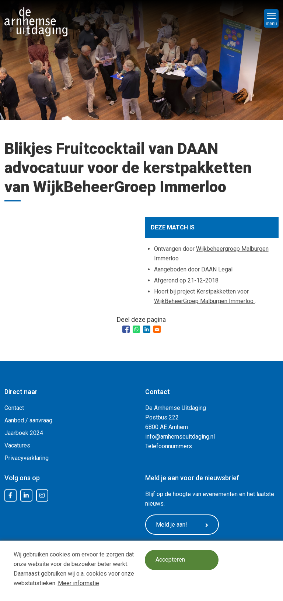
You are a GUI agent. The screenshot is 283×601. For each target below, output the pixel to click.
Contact (14, 407)
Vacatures (17, 445)
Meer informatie (78, 583)
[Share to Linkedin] (146, 329)
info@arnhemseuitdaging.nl (180, 436)
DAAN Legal (217, 269)
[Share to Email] (157, 329)
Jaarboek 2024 (23, 432)
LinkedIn (26, 496)
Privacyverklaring (26, 457)
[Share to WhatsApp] (136, 329)
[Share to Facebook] (126, 329)
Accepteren (170, 559)
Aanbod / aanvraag (28, 420)
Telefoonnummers (168, 446)
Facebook (10, 496)
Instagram (42, 496)
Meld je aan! (182, 525)
